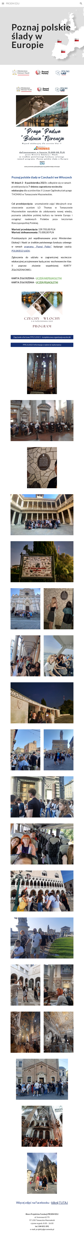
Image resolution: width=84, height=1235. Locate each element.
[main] (42, 36)
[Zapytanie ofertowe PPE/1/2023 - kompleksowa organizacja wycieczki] (42, 337)
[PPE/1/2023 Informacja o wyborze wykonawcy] (42, 345)
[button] (3, 3)
